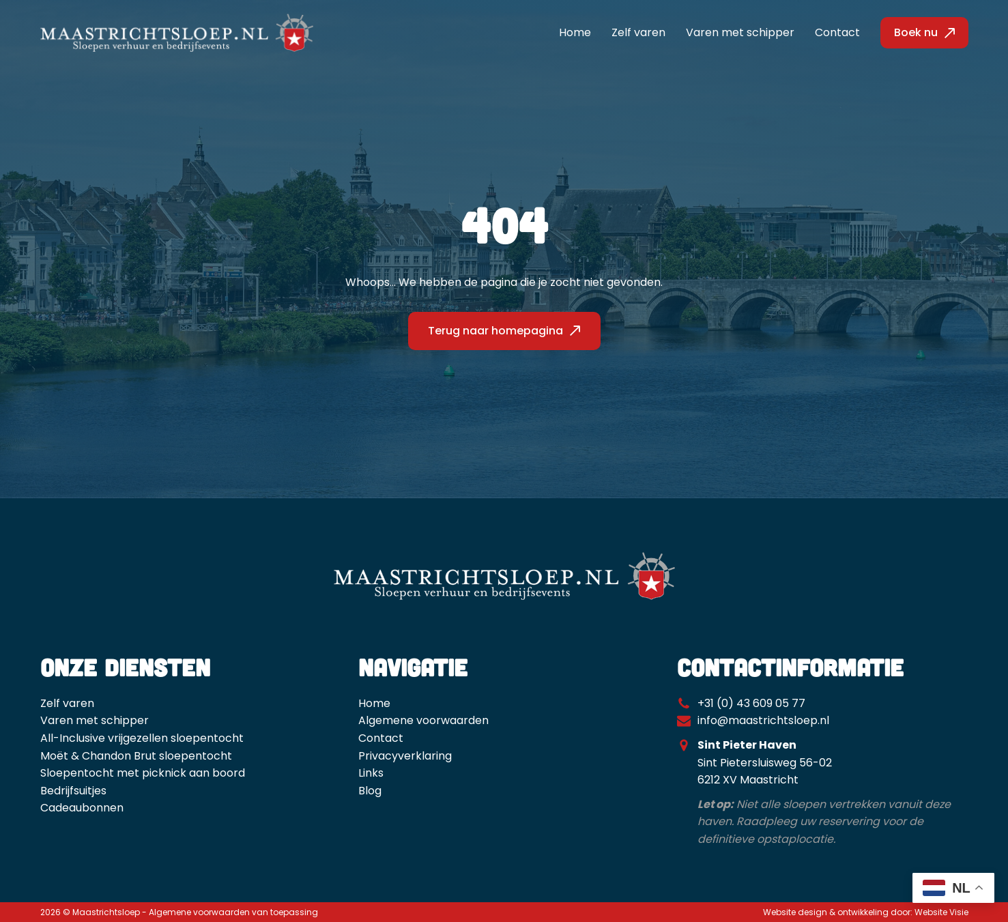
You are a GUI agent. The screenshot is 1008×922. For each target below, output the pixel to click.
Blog (369, 790)
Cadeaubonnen (82, 808)
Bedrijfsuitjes (73, 790)
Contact (837, 32)
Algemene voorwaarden (423, 720)
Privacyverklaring (405, 756)
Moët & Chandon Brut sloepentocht (136, 756)
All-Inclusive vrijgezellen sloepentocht (142, 738)
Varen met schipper (740, 32)
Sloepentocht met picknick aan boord (142, 773)
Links (371, 773)
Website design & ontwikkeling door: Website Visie (865, 912)
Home (575, 32)
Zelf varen (638, 32)
